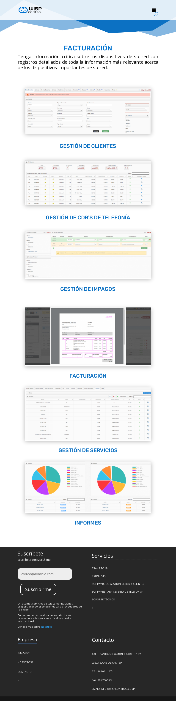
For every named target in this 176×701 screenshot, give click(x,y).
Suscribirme (38, 589)
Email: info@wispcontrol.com (113, 688)
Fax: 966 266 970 (101, 680)
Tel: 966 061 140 (101, 671)
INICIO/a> (24, 652)
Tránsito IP (99, 568)
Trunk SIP (98, 576)
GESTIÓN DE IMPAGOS (88, 289)
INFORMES (88, 523)
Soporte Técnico (103, 599)
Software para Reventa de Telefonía (117, 591)
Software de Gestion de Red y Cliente (117, 584)
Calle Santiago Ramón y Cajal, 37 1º (116, 654)
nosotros (46, 626)
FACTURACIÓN (87, 376)
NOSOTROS (25, 662)
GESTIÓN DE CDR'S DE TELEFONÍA (88, 217)
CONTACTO (25, 672)
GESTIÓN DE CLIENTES (88, 146)
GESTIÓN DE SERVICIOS (88, 450)
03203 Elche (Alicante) (106, 662)
